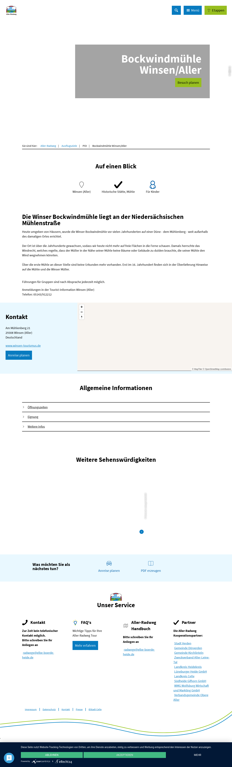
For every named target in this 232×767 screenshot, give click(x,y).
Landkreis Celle (184, 676)
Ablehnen (51, 755)
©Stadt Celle (95, 709)
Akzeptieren (124, 755)
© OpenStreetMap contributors (217, 369)
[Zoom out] (81, 311)
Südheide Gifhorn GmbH (190, 681)
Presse (79, 709)
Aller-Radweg (48, 145)
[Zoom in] (81, 306)
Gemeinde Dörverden (188, 648)
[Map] (154, 337)
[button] (216, 10)
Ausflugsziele (69, 145)
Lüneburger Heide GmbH (190, 671)
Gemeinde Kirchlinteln (188, 653)
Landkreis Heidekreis (188, 667)
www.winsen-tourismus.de (23, 346)
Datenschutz (49, 709)
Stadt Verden (182, 643)
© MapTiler (197, 369)
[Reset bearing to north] (81, 317)
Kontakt (66, 709)
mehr (197, 755)
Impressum (31, 709)
